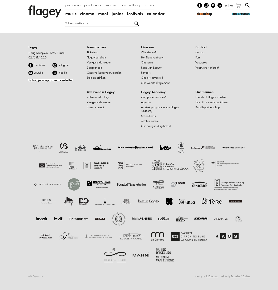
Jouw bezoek (96, 47)
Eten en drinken (96, 78)
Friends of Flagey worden (210, 97)
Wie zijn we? (149, 52)
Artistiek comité (150, 121)
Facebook (199, 5)
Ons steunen (204, 92)
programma (72, 5)
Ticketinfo (92, 52)
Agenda (146, 102)
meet (103, 13)
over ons (110, 5)
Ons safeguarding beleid (156, 126)
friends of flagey (130, 5)
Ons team (147, 62)
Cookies (246, 276)
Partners (146, 73)
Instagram (206, 5)
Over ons (147, 47)
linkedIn (219, 5)
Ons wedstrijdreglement (155, 83)
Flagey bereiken (96, 57)
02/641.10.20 (37, 57)
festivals (135, 13)
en (231, 4)
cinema (87, 13)
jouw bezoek (92, 5)
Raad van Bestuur (151, 68)
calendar (156, 13)
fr (226, 4)
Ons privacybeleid (152, 78)
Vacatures (201, 62)
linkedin (62, 73)
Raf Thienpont (212, 276)
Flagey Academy (153, 92)
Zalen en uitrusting (98, 97)
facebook (39, 65)
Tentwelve (235, 276)
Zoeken (247, 5)
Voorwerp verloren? (207, 68)
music (70, 13)
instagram (63, 65)
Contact (201, 47)
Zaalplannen (94, 68)
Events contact (95, 107)
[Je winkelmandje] (239, 7)
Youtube (213, 5)
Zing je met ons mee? (154, 97)
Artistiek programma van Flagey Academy (160, 109)
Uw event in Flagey (101, 92)
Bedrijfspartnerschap (207, 107)
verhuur (149, 5)
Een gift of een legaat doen (211, 102)
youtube (38, 73)
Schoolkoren (148, 116)
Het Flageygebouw (152, 57)
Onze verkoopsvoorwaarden (104, 73)
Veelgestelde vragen (99, 62)
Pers (197, 57)
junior (117, 13)
